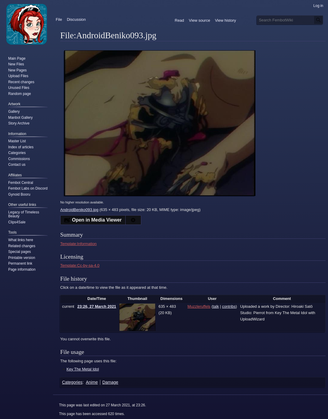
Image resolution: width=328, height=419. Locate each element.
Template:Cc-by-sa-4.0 (79, 265)
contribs (229, 306)
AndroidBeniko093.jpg (79, 209)
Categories (72, 382)
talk (216, 306)
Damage (110, 382)
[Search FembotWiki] (290, 20)
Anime (92, 382)
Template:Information (78, 243)
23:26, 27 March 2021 (96, 306)
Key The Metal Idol (83, 369)
